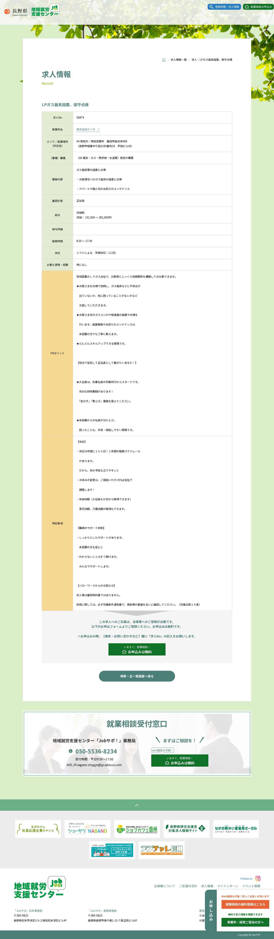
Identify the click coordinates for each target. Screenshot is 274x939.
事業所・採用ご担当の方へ (245, 922)
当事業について (112, 15)
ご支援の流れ (136, 15)
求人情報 (156, 15)
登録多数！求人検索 (224, 7)
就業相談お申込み (257, 7)
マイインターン (178, 15)
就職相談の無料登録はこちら (245, 904)
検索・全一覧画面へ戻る (137, 676)
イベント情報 (201, 15)
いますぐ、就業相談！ (137, 650)
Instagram (257, 15)
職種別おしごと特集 (229, 15)
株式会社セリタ (88, 129)
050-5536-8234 (96, 751)
